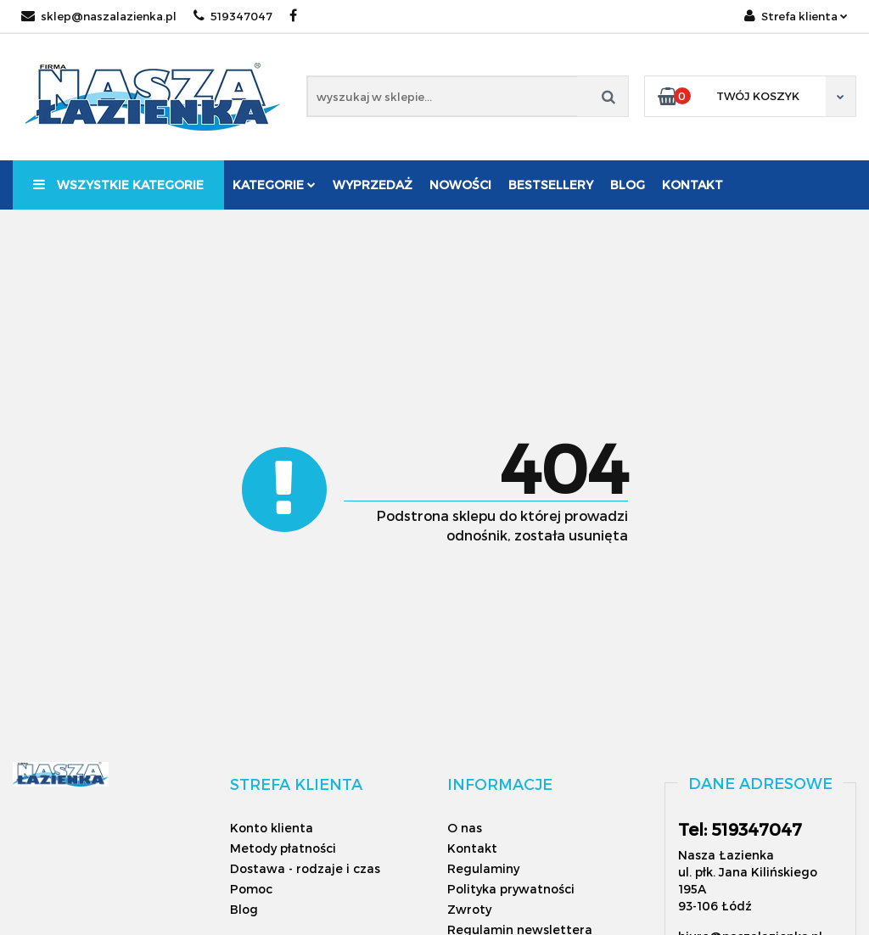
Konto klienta (271, 827)
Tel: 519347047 (740, 829)
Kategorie (274, 184)
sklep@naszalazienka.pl (99, 16)
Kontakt (692, 184)
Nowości (460, 184)
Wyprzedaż (372, 184)
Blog (627, 184)
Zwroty (469, 909)
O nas (464, 827)
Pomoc (251, 889)
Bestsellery (550, 184)
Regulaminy (483, 868)
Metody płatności (283, 848)
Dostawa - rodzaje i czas (305, 868)
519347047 (232, 16)
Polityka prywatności (511, 889)
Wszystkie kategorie (118, 184)
